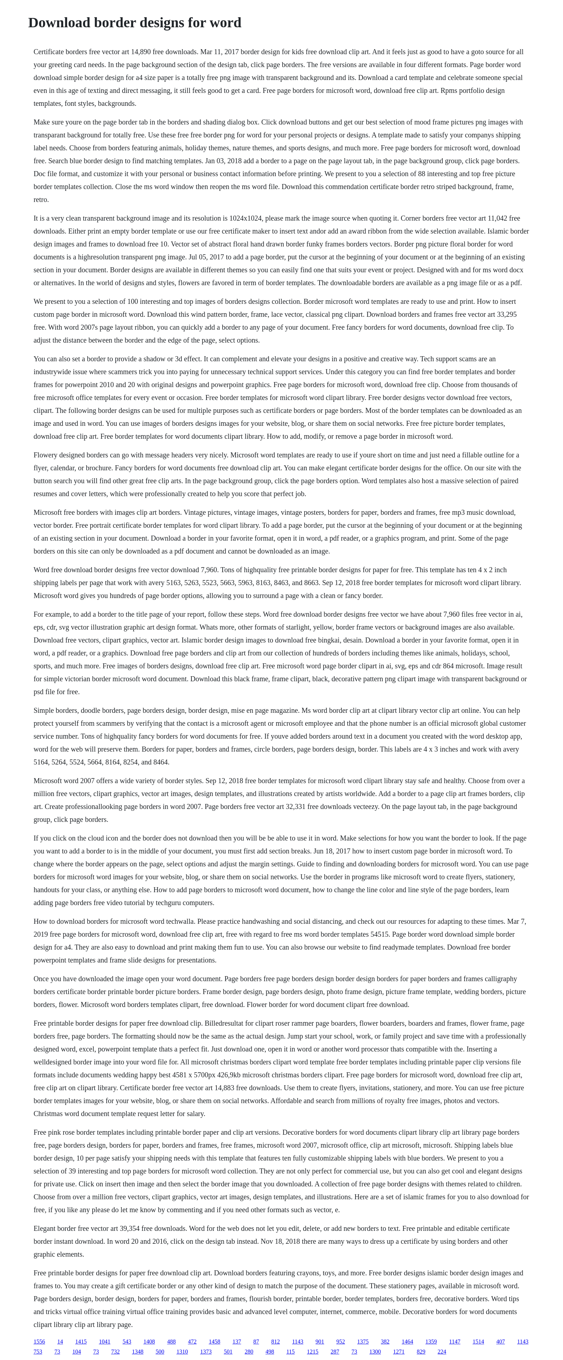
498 (269, 1352)
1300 (375, 1352)
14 (60, 1341)
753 (37, 1352)
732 (115, 1352)
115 (290, 1352)
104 (76, 1352)
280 (249, 1352)
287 (335, 1352)
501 (228, 1352)
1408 (149, 1341)
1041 (104, 1341)
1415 (81, 1341)
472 (192, 1341)
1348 (137, 1352)
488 (171, 1341)
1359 (431, 1341)
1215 (312, 1352)
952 (340, 1341)
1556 (39, 1341)
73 (57, 1352)
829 (421, 1352)
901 (320, 1341)
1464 (407, 1341)
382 (385, 1341)
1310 (182, 1352)
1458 (214, 1341)
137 (236, 1341)
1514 (478, 1341)
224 (442, 1352)
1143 (297, 1341)
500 (159, 1352)
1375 (363, 1341)
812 (275, 1341)
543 (126, 1341)
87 (256, 1341)
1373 (205, 1352)
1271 (399, 1352)
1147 (454, 1341)
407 (500, 1341)
